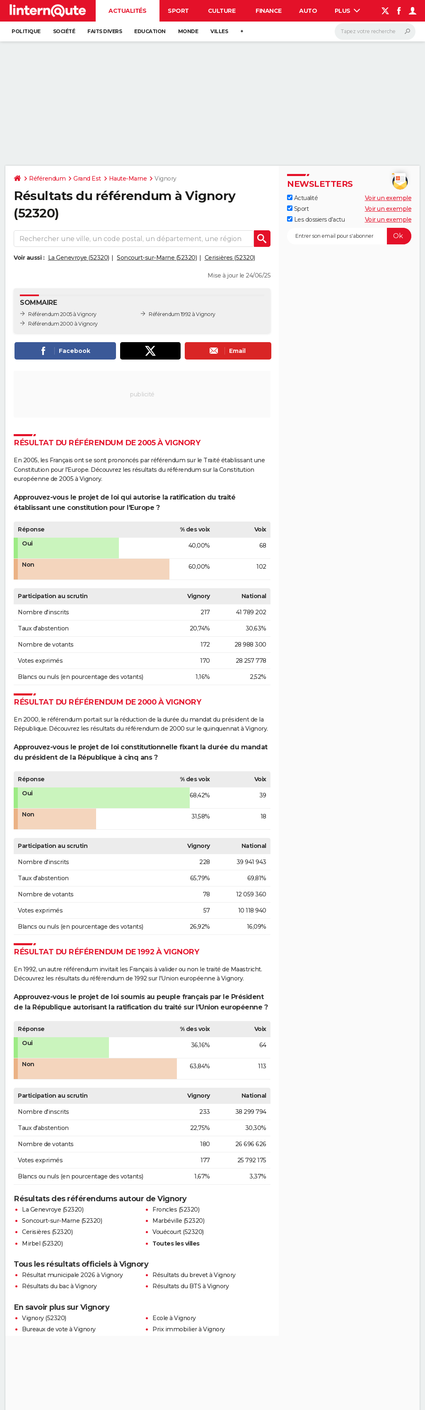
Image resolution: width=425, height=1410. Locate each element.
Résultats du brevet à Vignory (194, 1275)
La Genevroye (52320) (78, 257)
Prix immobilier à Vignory (188, 1329)
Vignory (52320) (44, 1318)
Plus (347, 10)
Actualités (127, 10)
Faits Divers (104, 31)
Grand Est (87, 178)
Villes (219, 31)
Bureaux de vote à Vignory (59, 1329)
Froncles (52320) (175, 1209)
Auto (308, 10)
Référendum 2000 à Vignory (63, 324)
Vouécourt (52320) (178, 1232)
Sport (178, 10)
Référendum (47, 178)
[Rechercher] (375, 31)
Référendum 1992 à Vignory (182, 314)
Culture (222, 10)
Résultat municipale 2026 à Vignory (72, 1275)
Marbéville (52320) (178, 1220)
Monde (188, 31)
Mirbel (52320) (42, 1243)
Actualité (302, 198)
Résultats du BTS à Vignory (190, 1286)
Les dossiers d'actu (316, 219)
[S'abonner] (349, 236)
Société (64, 31)
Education (150, 31)
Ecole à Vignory (174, 1318)
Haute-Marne (128, 178)
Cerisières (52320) (230, 257)
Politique (26, 31)
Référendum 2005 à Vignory (62, 314)
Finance (269, 10)
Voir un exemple (388, 198)
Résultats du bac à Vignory (59, 1286)
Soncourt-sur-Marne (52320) (157, 257)
